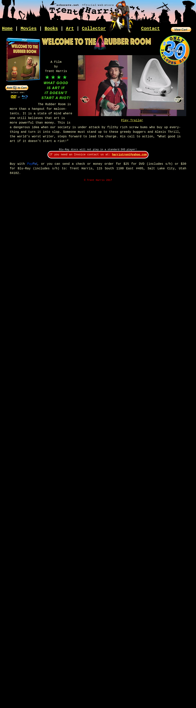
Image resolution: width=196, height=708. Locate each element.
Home (7, 28)
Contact (150, 28)
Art (70, 28)
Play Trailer (132, 120)
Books (51, 28)
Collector (94, 28)
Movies (29, 28)
